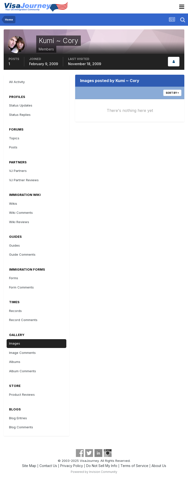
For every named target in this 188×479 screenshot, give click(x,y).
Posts (13, 147)
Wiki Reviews (19, 222)
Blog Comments (21, 427)
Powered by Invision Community (94, 472)
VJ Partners (18, 171)
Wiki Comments (21, 213)
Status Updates (20, 105)
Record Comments (23, 320)
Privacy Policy (71, 466)
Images (14, 343)
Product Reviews (22, 394)
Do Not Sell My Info (101, 466)
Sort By (172, 92)
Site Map (29, 466)
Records (15, 311)
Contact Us (48, 466)
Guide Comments (22, 254)
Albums (14, 362)
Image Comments (22, 353)
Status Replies (20, 115)
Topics (14, 138)
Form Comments (21, 287)
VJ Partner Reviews (24, 180)
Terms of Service (134, 466)
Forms (13, 278)
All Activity (17, 82)
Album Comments (22, 371)
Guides (14, 245)
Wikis (13, 203)
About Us (159, 466)
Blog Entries (18, 418)
